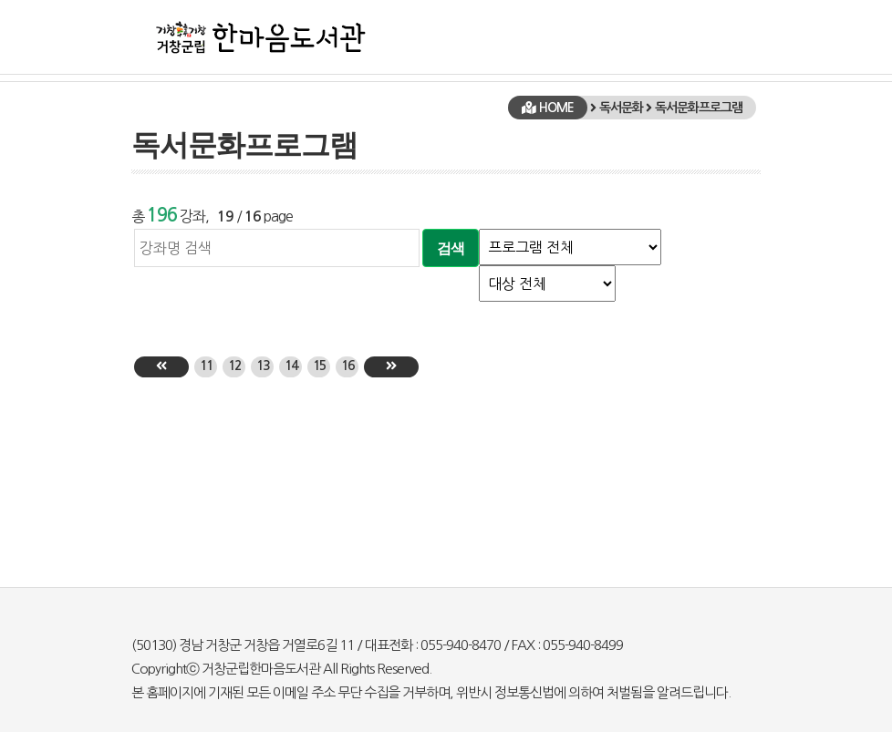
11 (206, 365)
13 (262, 365)
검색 (450, 248)
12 (234, 365)
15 (319, 365)
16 (347, 365)
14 (291, 365)
